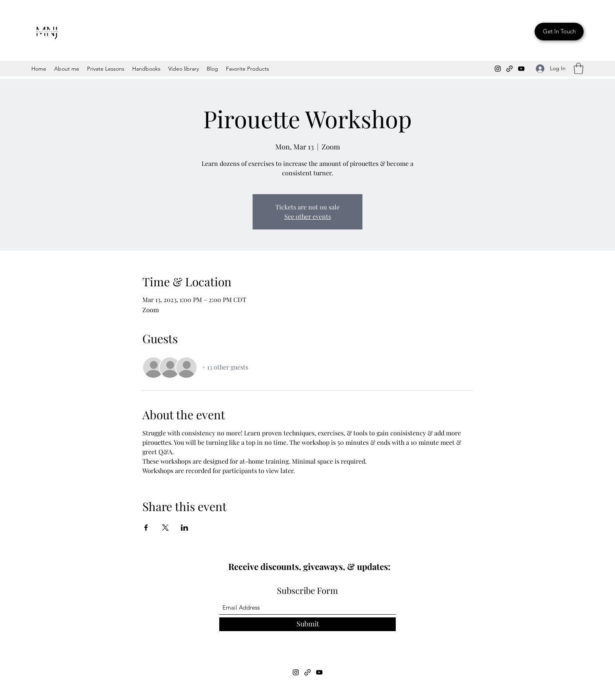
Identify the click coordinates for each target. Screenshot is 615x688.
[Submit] (307, 624)
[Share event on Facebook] (146, 527)
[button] (578, 68)
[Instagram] (498, 69)
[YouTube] (521, 69)
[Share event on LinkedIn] (184, 527)
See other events (307, 216)
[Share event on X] (165, 527)
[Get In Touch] (559, 31)
